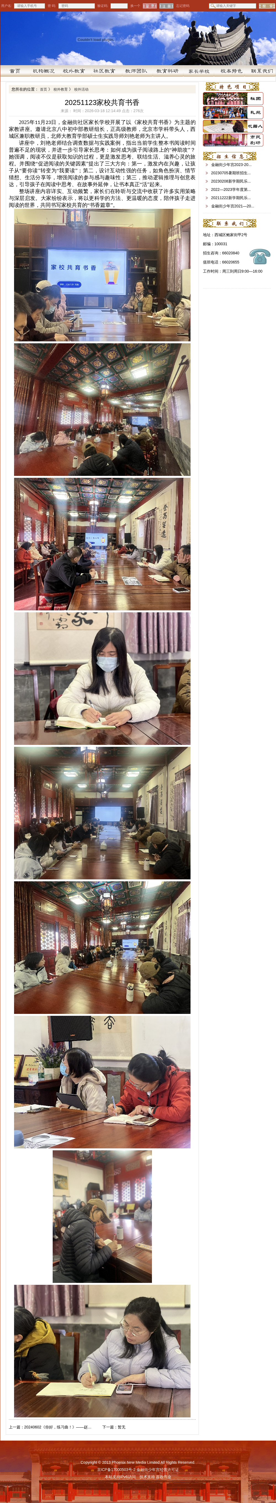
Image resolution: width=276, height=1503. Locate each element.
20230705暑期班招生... (231, 173)
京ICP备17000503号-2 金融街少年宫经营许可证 (138, 1469)
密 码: (52, 6)
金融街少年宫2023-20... (231, 164)
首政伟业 (163, 1477)
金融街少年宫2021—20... (232, 206)
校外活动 (81, 89)
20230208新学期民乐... (231, 181)
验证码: (102, 6)
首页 (43, 89)
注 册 (166, 6)
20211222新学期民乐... (231, 198)
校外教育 (60, 89)
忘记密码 (182, 6)
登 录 (150, 6)
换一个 (134, 6)
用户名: (6, 6)
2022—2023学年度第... (231, 189)
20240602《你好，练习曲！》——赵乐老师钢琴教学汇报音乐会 (51, 1427)
